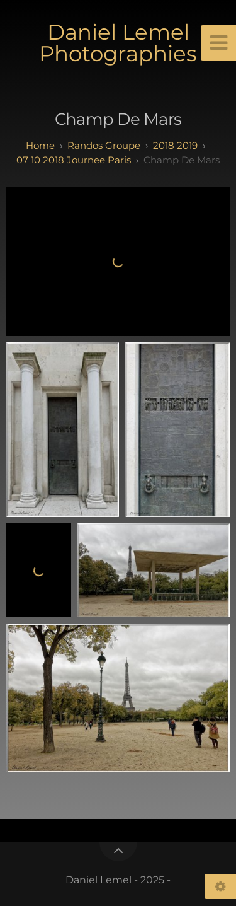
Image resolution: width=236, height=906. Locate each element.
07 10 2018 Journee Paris (73, 160)
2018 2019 (175, 145)
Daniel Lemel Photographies (118, 43)
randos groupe (103, 145)
